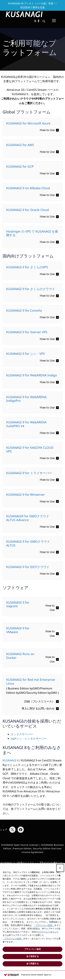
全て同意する (32, 963)
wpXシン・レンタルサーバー (29, 738)
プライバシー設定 (32, 949)
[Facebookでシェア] (21, 830)
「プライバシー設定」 (44, 925)
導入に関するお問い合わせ (38, 708)
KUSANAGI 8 (11, 760)
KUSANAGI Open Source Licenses (20, 844)
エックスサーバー (22, 734)
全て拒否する (32, 956)
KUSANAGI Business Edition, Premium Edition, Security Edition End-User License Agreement (33, 848)
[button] (44, 21)
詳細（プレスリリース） (39, 701)
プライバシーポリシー (48, 932)
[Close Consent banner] (60, 868)
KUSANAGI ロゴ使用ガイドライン (18, 862)
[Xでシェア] (12, 830)
